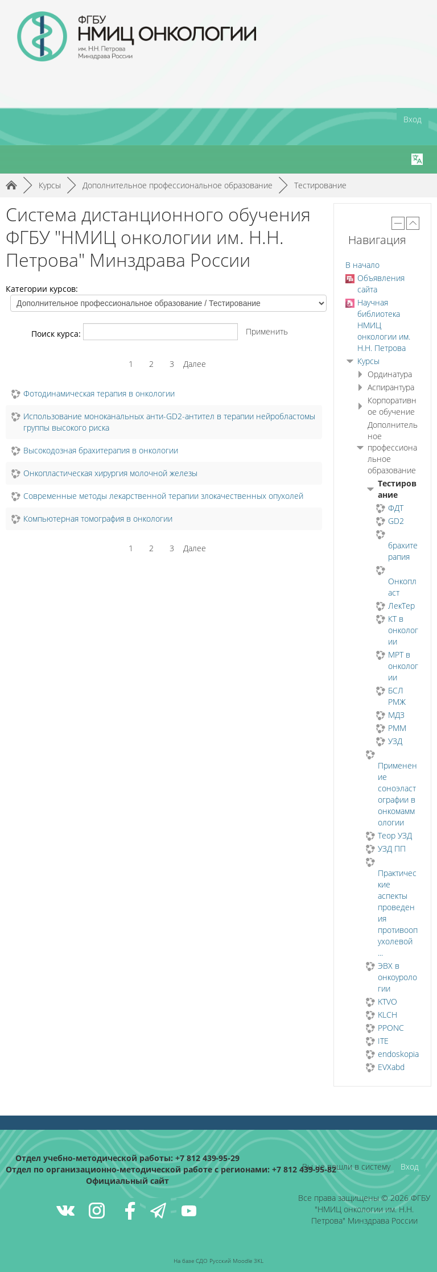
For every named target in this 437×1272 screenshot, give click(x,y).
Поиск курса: (57, 333)
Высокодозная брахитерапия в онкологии (100, 450)
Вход (412, 119)
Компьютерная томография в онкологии (97, 518)
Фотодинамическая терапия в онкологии (99, 393)
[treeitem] (382, 265)
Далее (194, 363)
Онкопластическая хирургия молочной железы (110, 473)
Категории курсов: (42, 288)
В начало (362, 264)
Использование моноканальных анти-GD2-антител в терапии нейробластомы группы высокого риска (169, 422)
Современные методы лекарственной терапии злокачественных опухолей (163, 495)
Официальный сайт (127, 1180)
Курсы (368, 361)
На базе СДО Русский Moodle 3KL (218, 1261)
